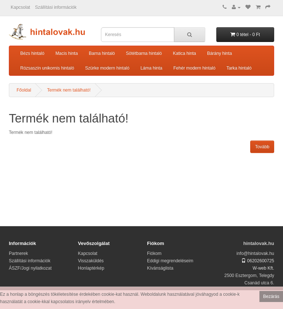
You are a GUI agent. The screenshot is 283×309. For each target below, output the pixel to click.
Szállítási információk (56, 7)
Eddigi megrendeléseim (170, 260)
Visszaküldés (91, 260)
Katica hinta (184, 53)
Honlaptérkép (91, 268)
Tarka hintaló (239, 68)
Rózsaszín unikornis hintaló (47, 68)
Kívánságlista (160, 268)
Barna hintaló (102, 53)
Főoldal (24, 90)
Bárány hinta (219, 53)
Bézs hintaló (32, 53)
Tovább (262, 146)
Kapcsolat (20, 7)
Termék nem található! (69, 90)
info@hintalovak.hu (255, 253)
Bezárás (271, 296)
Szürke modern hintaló (107, 68)
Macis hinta (66, 53)
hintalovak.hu (258, 243)
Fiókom (154, 253)
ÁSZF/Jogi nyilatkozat (30, 268)
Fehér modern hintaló (195, 68)
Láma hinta (151, 68)
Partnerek (18, 253)
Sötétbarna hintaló (144, 53)
